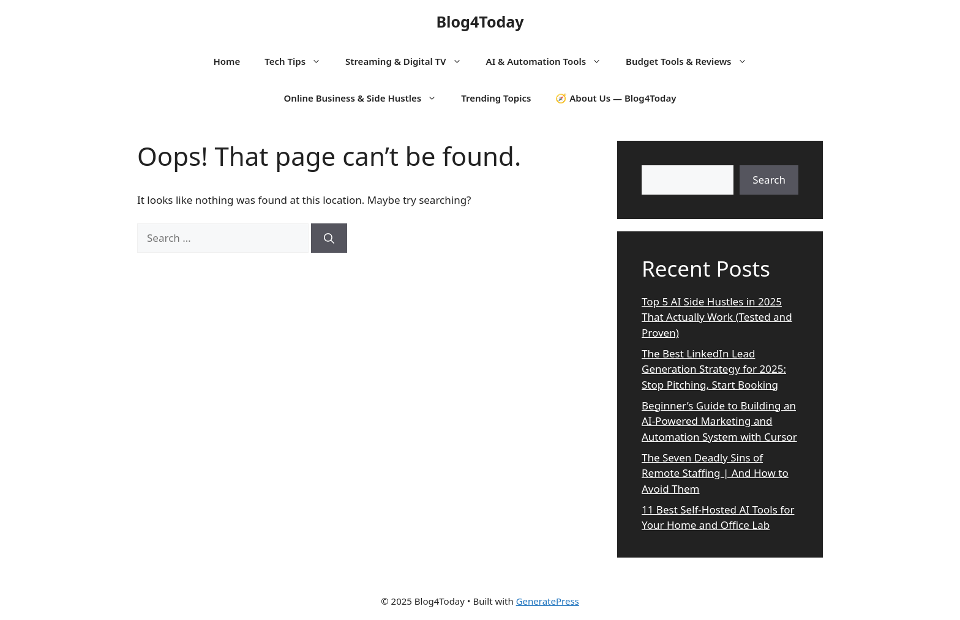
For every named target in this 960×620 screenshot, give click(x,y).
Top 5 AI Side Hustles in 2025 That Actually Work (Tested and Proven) (717, 317)
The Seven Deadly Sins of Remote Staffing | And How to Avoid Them (715, 473)
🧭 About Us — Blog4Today (615, 98)
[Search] (329, 238)
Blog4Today (479, 21)
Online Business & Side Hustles (366, 98)
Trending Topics (496, 98)
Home (226, 61)
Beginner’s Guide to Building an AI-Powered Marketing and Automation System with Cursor (719, 421)
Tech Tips (298, 61)
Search (769, 180)
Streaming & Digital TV (409, 61)
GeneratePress (547, 601)
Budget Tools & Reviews (692, 61)
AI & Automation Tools (549, 61)
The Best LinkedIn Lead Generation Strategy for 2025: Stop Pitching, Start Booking (714, 369)
